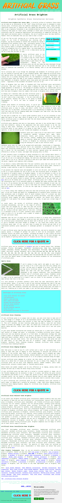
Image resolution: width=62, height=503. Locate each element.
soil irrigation (54, 452)
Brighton (29, 246)
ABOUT (47, 11)
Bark (2, 179)
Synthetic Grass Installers (31, 472)
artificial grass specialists (10, 254)
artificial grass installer (27, 175)
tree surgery (35, 452)
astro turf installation (31, 408)
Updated (17, 491)
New (14, 491)
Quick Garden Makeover (13, 467)
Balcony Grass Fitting (47, 469)
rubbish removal (23, 458)
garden (21, 128)
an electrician (40, 461)
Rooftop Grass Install (48, 472)
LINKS (43, 11)
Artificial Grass (8, 491)
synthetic (37, 164)
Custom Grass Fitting (36, 471)
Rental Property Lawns (19, 471)
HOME (39, 11)
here (8, 188)
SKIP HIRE (31, 453)
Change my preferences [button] (49, 498)
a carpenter (54, 455)
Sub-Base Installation (49, 467)
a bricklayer (22, 461)
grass (39, 45)
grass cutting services (51, 453)
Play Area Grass (36, 474)
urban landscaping (35, 407)
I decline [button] (41, 498)
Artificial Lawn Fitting (52, 474)
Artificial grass (6, 246)
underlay (14, 167)
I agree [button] (36, 498)
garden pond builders (16, 457)
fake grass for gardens (21, 407)
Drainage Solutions (15, 472)
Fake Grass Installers (20, 474)
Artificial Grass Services (9, 476)
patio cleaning (21, 460)
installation (57, 217)
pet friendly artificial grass (44, 402)
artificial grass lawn (14, 230)
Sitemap (2, 491)
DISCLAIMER (57, 11)
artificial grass (41, 24)
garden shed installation (33, 455)
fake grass (57, 446)
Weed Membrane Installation (31, 467)
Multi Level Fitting (16, 469)
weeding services (13, 453)
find (7, 429)
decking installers (40, 457)
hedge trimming (43, 458)
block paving (41, 460)
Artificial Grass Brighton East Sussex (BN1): (15, 22)
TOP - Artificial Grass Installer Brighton (14, 478)
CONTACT (51, 11)
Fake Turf (48, 471)
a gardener (11, 455)
